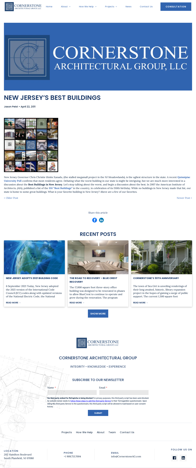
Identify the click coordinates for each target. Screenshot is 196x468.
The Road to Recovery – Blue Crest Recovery (93, 279)
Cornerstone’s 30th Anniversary (156, 278)
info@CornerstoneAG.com (126, 456)
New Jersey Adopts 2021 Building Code (32, 278)
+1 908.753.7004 (72, 456)
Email (102, 387)
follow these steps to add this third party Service (90, 401)
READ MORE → (13, 302)
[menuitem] (50, 6)
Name (50, 387)
